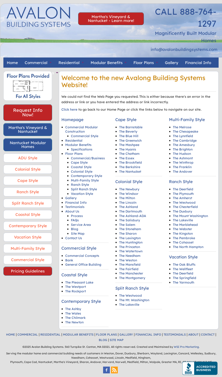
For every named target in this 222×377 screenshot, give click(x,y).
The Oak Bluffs (184, 264)
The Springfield (184, 278)
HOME (10, 334)
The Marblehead (185, 225)
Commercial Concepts (82, 256)
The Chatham (129, 154)
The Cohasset (183, 242)
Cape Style (27, 180)
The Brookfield (130, 162)
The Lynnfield (183, 136)
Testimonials (74, 207)
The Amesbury (184, 145)
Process (77, 216)
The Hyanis (127, 149)
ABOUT (193, 334)
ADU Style (27, 157)
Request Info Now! (27, 112)
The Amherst (182, 198)
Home (12, 62)
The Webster (182, 229)
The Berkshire (129, 167)
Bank (69, 260)
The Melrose (182, 127)
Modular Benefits (107, 62)
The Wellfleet (183, 269)
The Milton (127, 198)
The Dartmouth (130, 211)
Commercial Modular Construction (81, 129)
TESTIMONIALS (175, 334)
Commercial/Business (88, 158)
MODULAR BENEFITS (78, 334)
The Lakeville (129, 305)
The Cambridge (185, 140)
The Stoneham (130, 229)
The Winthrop (183, 162)
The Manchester (131, 273)
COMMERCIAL (27, 334)
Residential (69, 62)
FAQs (75, 220)
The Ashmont (183, 158)
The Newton (74, 322)
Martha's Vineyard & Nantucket (27, 129)
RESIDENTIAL (50, 334)
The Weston (128, 260)
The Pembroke (184, 238)
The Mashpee (129, 145)
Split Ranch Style (28, 203)
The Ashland (128, 207)
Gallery (171, 62)
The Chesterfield (185, 207)
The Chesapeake (185, 131)
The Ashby (73, 309)
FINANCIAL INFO (148, 334)
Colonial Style (28, 169)
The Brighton (183, 149)
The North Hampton (188, 247)
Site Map (77, 233)
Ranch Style (28, 191)
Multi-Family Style (28, 248)
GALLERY (126, 334)
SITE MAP (116, 340)
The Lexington (130, 238)
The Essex (126, 158)
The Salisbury (129, 220)
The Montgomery (132, 278)
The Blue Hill (128, 136)
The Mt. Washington (134, 300)
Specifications (81, 149)
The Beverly (128, 131)
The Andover (182, 171)
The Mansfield (129, 264)
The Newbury (129, 189)
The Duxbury (182, 211)
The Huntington (130, 242)
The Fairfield (128, 269)
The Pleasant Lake (79, 282)
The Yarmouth (183, 282)
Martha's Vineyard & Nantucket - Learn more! (111, 18)
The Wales (73, 313)
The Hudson (182, 154)
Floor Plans (143, 62)
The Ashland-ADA (132, 216)
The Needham (129, 256)
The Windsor (128, 194)
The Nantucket (130, 171)
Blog (74, 229)
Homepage (72, 119)
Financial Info (198, 62)
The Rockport (75, 291)
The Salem (127, 225)
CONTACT (208, 334)
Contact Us (73, 238)
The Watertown (130, 251)
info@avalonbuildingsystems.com (184, 49)
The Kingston (183, 233)
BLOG (103, 340)
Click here (69, 109)
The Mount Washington (190, 216)
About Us (72, 211)
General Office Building (83, 264)
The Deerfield (183, 189)
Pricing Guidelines (28, 271)
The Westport (75, 287)
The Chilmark (75, 318)
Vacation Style (27, 237)
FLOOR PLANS (106, 334)
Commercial (36, 62)
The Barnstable (130, 127)
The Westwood (130, 295)
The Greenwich (130, 140)
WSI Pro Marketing (186, 346)
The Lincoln (127, 202)
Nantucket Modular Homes (28, 144)
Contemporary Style (28, 225)
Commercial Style (27, 259)
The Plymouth (183, 194)
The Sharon (128, 233)
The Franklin (182, 167)
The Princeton (129, 247)
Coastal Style (27, 214)
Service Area (81, 225)
